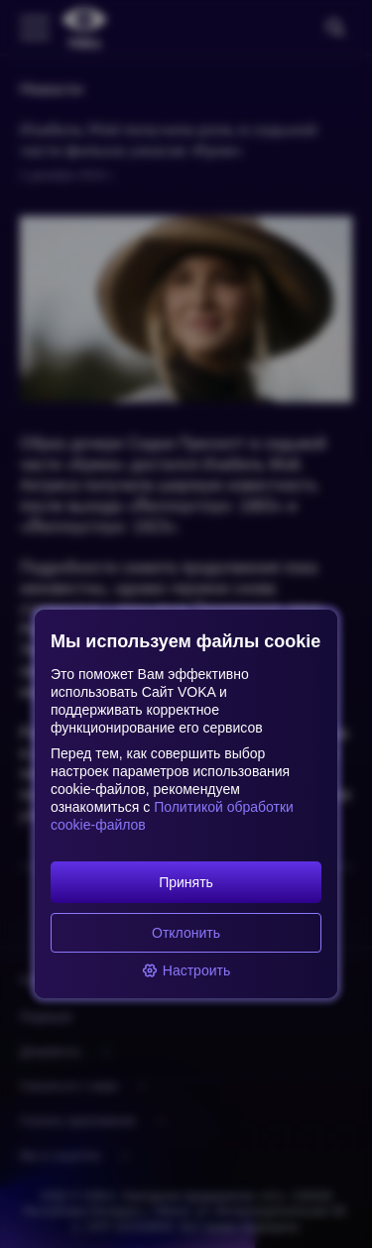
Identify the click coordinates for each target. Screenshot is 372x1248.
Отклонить (186, 933)
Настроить (186, 970)
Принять (186, 882)
